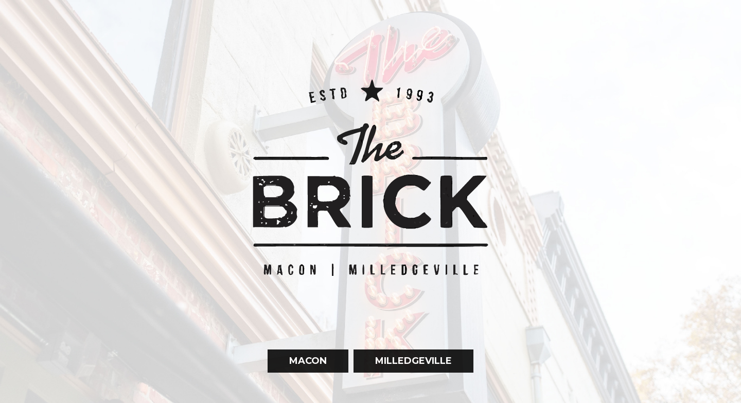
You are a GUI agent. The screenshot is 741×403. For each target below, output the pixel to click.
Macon (297, 380)
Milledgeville (403, 380)
